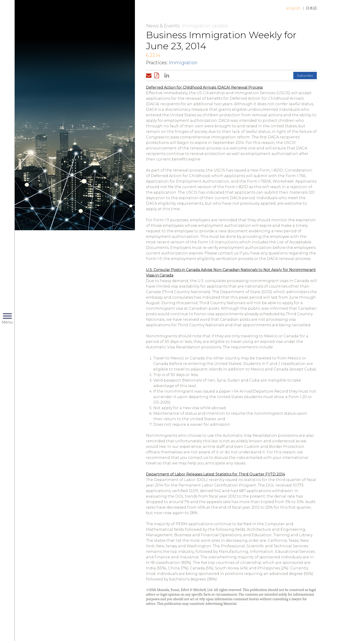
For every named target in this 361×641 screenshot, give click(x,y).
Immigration (183, 62)
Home (87, 12)
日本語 (311, 8)
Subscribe (305, 75)
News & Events (163, 26)
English (293, 8)
